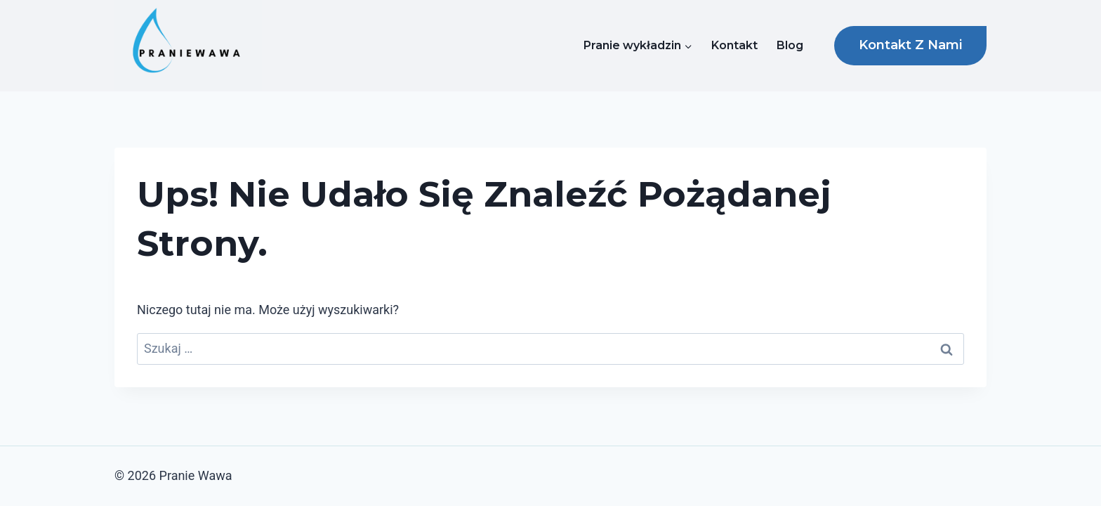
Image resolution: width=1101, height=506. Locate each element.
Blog (790, 45)
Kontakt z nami (910, 45)
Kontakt (734, 45)
